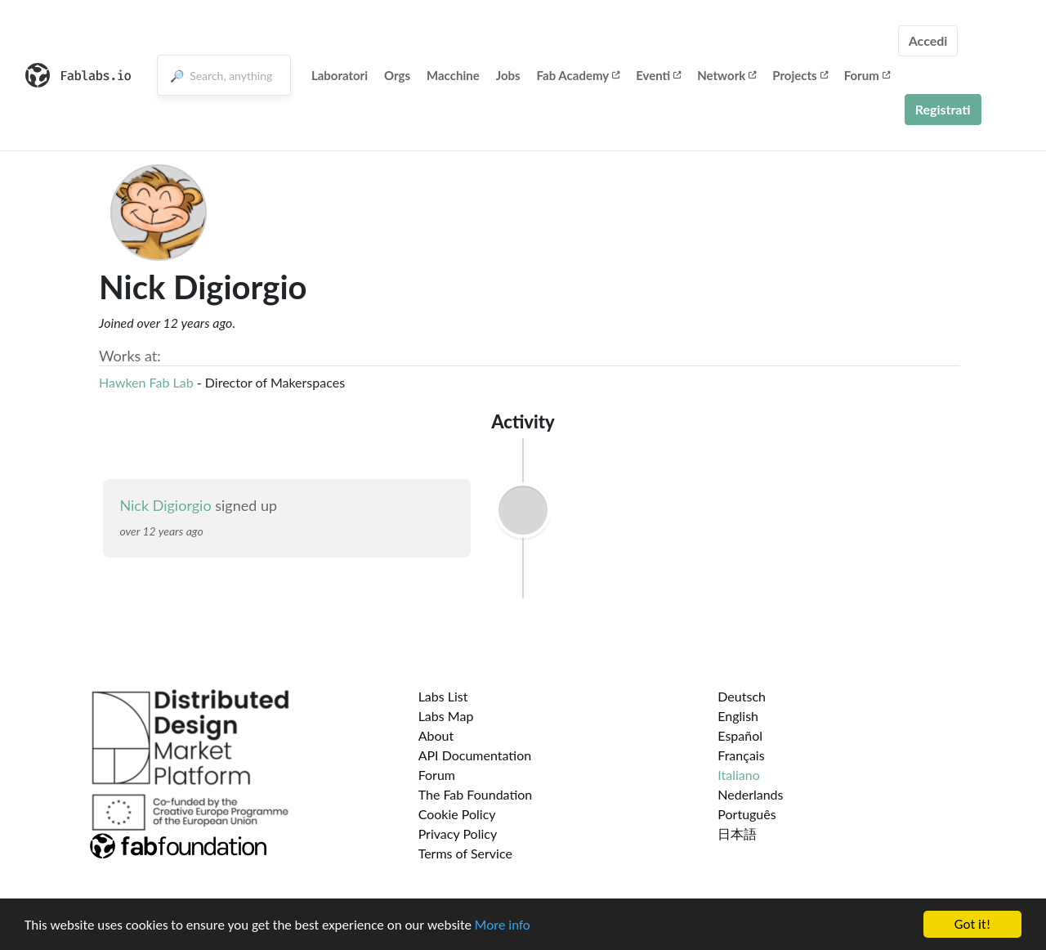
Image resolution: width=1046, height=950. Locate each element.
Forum (867, 75)
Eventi (658, 75)
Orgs (397, 75)
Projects (799, 75)
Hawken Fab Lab (148, 382)
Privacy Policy (458, 833)
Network (726, 75)
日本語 (737, 833)
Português (746, 814)
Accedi (928, 40)
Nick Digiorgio (167, 505)
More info (502, 935)
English (737, 716)
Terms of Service (465, 853)
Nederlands (750, 794)
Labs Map (446, 716)
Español (739, 735)
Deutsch (741, 696)
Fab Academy (578, 75)
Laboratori (339, 75)
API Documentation (475, 755)
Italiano (738, 774)
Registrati (943, 109)
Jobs (508, 75)
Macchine (453, 75)
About (436, 735)
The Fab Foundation (475, 794)
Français (740, 755)
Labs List (443, 696)
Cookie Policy (457, 814)
